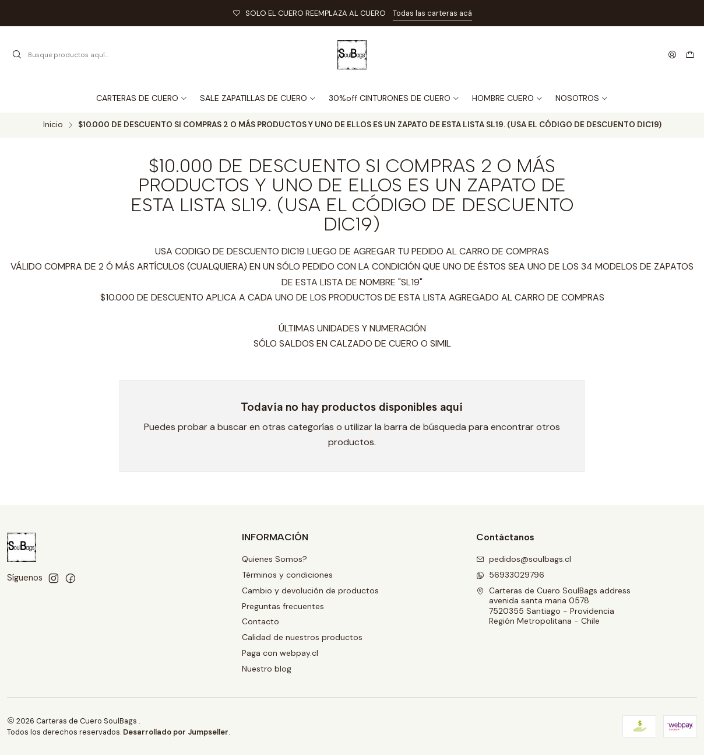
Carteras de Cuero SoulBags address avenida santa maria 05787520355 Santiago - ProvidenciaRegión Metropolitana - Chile (553, 606)
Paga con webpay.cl (280, 653)
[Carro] (690, 55)
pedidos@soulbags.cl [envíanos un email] (523, 559)
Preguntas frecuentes (283, 606)
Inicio (53, 125)
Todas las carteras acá (432, 13)
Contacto (260, 621)
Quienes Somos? (274, 559)
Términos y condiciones (287, 574)
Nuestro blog (266, 668)
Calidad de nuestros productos (302, 637)
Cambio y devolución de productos (310, 590)
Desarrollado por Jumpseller (175, 732)
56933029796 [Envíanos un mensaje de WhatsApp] (510, 574)
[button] (581, 98)
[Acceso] (672, 55)
